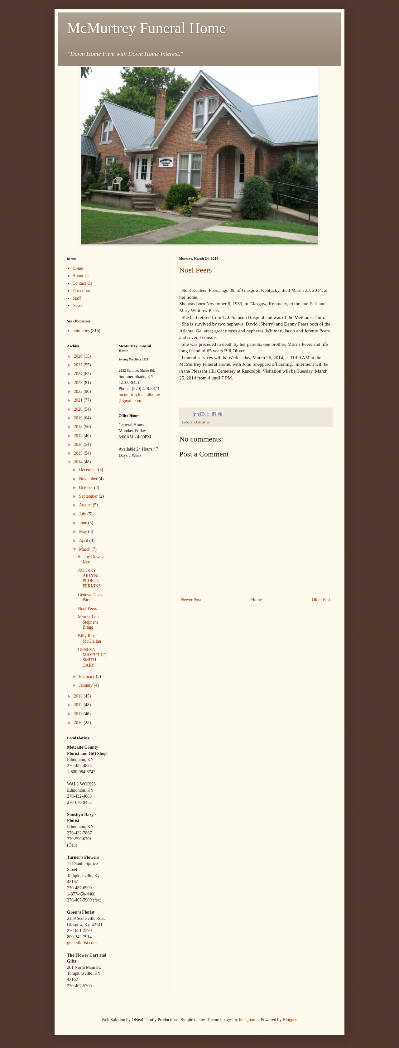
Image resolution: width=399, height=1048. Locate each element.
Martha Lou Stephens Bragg (88, 622)
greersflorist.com (82, 942)
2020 (79, 409)
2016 (79, 444)
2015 (79, 453)
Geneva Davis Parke (90, 597)
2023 (79, 382)
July (83, 514)
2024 (79, 373)
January (86, 685)
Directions (82, 290)
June (83, 522)
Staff (77, 298)
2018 (79, 426)
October (86, 487)
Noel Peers (195, 270)
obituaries (202, 422)
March (85, 549)
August (86, 505)
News (78, 305)
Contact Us (82, 283)
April (84, 540)
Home (256, 599)
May (83, 531)
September (89, 496)
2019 (79, 418)
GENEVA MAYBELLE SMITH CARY (92, 657)
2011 (79, 714)
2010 (79, 722)
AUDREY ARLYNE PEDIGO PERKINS (89, 578)
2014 (79, 462)
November (89, 478)
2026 (79, 356)
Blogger (289, 1019)
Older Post (321, 599)
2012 (79, 705)
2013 (79, 696)
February (87, 676)
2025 (79, 365)
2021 (79, 400)
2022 (79, 391)
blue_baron (249, 1019)
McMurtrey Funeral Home (146, 28)
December (88, 469)
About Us (81, 275)
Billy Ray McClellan (89, 639)
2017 (79, 435)
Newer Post (191, 599)
